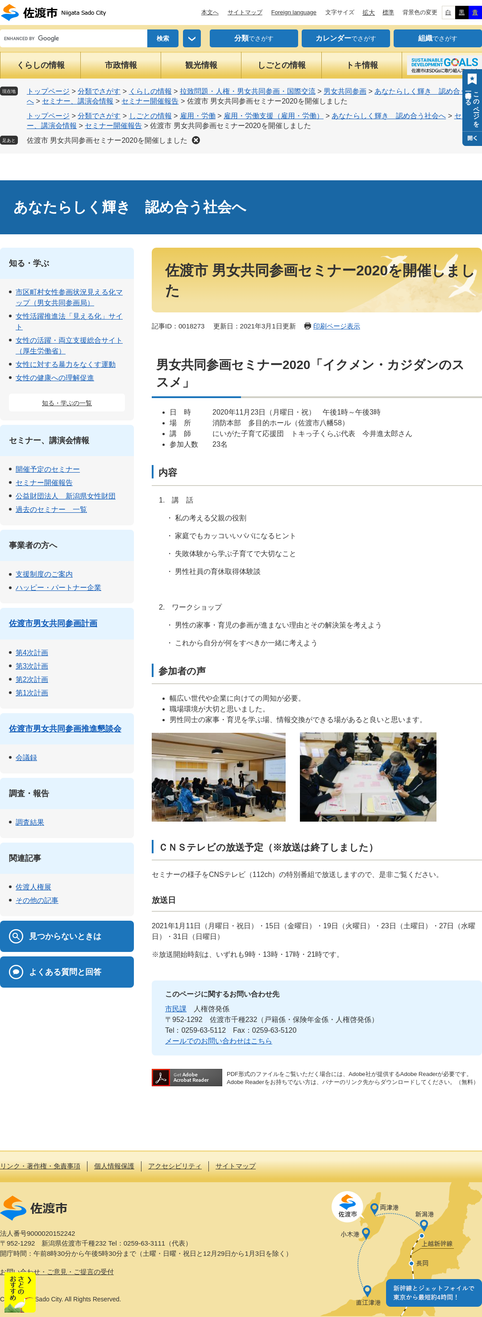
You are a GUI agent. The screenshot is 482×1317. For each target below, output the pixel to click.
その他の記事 (37, 900)
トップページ (48, 91)
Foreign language (293, 12)
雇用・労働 (198, 116)
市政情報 (121, 65)
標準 (388, 12)
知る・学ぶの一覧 (67, 403)
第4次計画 (32, 652)
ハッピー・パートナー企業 (58, 587)
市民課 (176, 1009)
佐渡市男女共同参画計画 (53, 623)
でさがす (254, 38)
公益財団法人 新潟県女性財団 (66, 496)
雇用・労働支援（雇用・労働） (274, 116)
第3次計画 (32, 666)
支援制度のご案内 (44, 574)
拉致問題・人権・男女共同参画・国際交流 (248, 91)
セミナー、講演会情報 (77, 101)
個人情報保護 (114, 1166)
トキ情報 (362, 65)
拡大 (368, 12)
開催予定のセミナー (48, 469)
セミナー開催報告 (150, 101)
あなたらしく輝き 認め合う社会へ (389, 116)
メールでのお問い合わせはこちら (218, 1041)
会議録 (26, 757)
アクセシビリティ (175, 1166)
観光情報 (201, 65)
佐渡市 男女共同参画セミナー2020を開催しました (107, 140)
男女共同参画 (345, 91)
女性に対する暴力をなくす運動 (66, 364)
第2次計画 (32, 679)
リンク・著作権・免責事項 (40, 1166)
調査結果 (30, 822)
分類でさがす (99, 91)
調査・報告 (29, 793)
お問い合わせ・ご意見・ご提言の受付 (57, 1271)
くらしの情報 (41, 65)
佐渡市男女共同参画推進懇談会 (65, 728)
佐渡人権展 (33, 887)
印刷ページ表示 (336, 326)
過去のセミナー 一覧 (51, 509)
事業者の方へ (33, 545)
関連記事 (25, 858)
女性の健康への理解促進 (55, 378)
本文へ (210, 12)
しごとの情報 (282, 65)
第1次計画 (32, 693)
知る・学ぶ (29, 263)
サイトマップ (245, 12)
